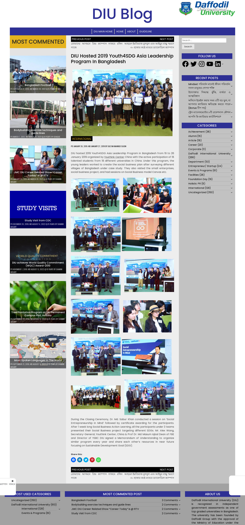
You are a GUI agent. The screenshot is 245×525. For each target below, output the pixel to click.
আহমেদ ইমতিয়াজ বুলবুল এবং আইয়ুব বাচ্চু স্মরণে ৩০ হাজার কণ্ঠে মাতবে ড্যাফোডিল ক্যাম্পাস (149, 45)
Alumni (192, 136)
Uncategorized (197, 192)
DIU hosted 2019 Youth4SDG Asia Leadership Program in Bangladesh (122, 59)
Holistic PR (194, 183)
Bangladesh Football (38, 85)
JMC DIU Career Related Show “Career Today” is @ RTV (38, 174)
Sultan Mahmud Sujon (117, 146)
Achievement (196, 131)
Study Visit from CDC (38, 220)
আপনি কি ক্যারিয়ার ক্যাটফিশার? (204, 116)
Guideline (145, 31)
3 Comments (170, 500)
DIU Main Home (103, 31)
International (81, 138)
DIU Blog (122, 13)
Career (192, 145)
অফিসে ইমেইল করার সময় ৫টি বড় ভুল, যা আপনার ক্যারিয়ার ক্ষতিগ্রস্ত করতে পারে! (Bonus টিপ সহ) (209, 104)
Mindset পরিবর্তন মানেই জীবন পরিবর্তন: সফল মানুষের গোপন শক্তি (209, 86)
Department (196, 161)
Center (114, 157)
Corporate (194, 149)
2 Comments (170, 504)
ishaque (57, 136)
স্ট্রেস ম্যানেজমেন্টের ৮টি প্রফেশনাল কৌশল (209, 112)
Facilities (193, 175)
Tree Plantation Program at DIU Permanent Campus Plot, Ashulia (38, 314)
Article (192, 140)
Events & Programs (200, 170)
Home (120, 31)
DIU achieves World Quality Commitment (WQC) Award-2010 (38, 264)
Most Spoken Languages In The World (38, 360)
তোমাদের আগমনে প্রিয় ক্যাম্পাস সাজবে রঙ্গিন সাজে (43, 485)
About (131, 31)
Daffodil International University (209, 153)
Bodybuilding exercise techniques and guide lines (38, 131)
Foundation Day (198, 179)
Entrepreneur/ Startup (202, 166)
